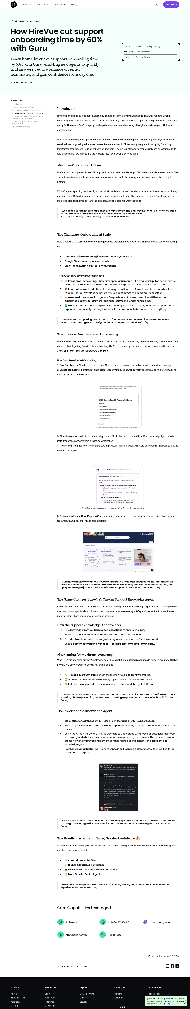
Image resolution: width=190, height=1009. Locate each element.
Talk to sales (171, 4)
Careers (118, 994)
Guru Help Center (87, 994)
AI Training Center (86, 733)
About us (118, 997)
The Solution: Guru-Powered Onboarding (27, 113)
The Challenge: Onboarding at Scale (26, 110)
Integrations (16, 1002)
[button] (26, 4)
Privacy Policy (165, 1003)
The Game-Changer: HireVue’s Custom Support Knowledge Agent (27, 117)
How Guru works (18, 997)
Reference (49, 1002)
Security (83, 1002)
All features (15, 1006)
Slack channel (119, 436)
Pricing (74, 4)
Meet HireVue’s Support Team (23, 107)
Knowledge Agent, (158, 436)
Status (83, 997)
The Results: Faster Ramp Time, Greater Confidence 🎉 (27, 122)
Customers (50, 997)
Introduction (17, 104)
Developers (50, 1006)
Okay (181, 1001)
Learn (47, 994)
